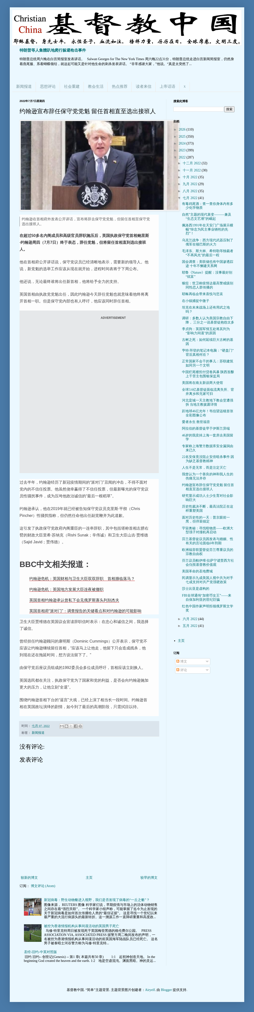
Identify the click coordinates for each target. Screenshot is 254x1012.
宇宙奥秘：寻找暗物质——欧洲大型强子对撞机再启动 (207, 530)
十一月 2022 (192, 170)
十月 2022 (190, 177)
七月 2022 (190, 198)
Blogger (166, 990)
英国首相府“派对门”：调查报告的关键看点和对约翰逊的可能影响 (85, 611)
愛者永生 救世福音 (196, 422)
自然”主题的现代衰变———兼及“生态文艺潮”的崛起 (206, 217)
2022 (183, 157)
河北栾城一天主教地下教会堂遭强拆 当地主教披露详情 (207, 402)
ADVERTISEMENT (113, 317)
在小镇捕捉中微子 (195, 301)
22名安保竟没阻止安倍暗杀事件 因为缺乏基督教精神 (208, 459)
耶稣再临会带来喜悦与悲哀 (202, 294)
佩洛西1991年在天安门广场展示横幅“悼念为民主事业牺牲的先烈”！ (207, 229)
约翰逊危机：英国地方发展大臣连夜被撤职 (66, 589)
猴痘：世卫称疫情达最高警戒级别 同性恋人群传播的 (207, 285)
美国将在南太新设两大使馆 (202, 383)
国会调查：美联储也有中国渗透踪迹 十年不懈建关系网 (207, 264)
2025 (183, 136)
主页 (89, 877)
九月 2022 (190, 184)
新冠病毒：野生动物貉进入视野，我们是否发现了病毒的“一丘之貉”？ (96, 900)
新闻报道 (24, 86)
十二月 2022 (192, 163)
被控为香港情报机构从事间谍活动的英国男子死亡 (81, 926)
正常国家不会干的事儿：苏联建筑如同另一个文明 (207, 363)
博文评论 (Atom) (43, 886)
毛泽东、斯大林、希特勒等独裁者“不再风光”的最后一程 (207, 253)
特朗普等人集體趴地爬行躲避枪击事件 (53, 50)
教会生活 (96, 86)
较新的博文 (29, 877)
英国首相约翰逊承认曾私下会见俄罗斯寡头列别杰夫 (74, 600)
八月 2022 (190, 191)
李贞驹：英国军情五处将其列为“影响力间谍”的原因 (206, 331)
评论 (181, 670)
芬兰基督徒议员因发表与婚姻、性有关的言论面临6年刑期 (207, 541)
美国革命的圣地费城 (197, 571)
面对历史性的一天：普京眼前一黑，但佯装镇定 (206, 519)
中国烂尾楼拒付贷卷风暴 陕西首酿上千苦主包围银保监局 (208, 374)
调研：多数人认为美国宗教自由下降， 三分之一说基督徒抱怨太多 (208, 320)
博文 (181, 661)
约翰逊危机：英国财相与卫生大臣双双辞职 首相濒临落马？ (82, 579)
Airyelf (150, 990)
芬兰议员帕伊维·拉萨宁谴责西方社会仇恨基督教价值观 (208, 563)
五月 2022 (190, 626)
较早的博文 (149, 877)
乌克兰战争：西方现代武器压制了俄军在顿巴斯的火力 (207, 242)
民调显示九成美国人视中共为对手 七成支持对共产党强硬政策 (207, 580)
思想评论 (48, 86)
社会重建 (72, 86)
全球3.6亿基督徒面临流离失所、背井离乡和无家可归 (208, 392)
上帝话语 (167, 86)
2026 (183, 129)
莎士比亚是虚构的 (195, 588)
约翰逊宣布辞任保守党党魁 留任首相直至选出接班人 (208, 487)
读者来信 (143, 86)
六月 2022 (190, 619)
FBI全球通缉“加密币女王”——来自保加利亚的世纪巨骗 (206, 597)
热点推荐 (119, 86)
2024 (183, 143)
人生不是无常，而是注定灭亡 (204, 467)
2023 (183, 150)
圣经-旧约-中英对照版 (40, 952)
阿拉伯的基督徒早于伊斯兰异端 (206, 428)
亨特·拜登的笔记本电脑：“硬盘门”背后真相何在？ (208, 352)
